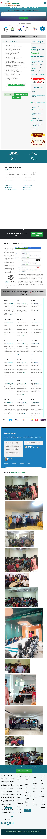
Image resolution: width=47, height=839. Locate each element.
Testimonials (21, 831)
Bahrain (42, 783)
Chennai (34, 780)
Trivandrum (35, 804)
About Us (7, 831)
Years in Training (33, 154)
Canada (42, 785)
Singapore (42, 802)
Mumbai (34, 796)
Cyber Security (19, 813)
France (42, 786)
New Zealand (43, 796)
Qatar (42, 799)
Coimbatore (35, 783)
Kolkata (34, 793)
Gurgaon (34, 786)
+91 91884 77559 (23, 303)
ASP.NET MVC (27, 782)
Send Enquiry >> (16, 97)
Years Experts (33, 159)
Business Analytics (20, 785)
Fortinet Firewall (27, 784)
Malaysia (42, 794)
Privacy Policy (16, 831)
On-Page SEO (19, 794)
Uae (41, 780)
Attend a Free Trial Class (21, 94)
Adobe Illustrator (20, 776)
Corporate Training (34, 831)
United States (43, 807)
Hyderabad (35, 788)
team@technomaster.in (7, 812)
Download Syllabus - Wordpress (16, 84)
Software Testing (28, 793)
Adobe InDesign (19, 809)
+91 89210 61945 (36, 322)
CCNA (26, 787)
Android (26, 790)
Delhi (34, 785)
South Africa (43, 804)
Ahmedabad (35, 777)
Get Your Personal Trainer (37, 234)
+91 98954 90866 (8, 819)
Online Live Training (27, 831)
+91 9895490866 (10, 303)
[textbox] (23, 13)
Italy (41, 791)
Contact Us (40, 831)
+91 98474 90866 (23, 322)
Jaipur (34, 791)
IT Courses (13, 159)
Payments (11, 831)
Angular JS (18, 783)
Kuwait (42, 793)
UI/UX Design (27, 792)
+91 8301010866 (10, 383)
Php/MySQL (27, 779)
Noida (34, 799)
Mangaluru (34, 794)
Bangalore (34, 778)
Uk (41, 778)
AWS (26, 781)
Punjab (34, 802)
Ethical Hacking (27, 776)
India (42, 777)
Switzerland (43, 805)
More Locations (35, 805)
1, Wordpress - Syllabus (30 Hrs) (10, 41)
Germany (42, 788)
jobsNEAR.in (36, 72)
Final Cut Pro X (19, 788)
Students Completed (14, 154)
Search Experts (23, 17)
